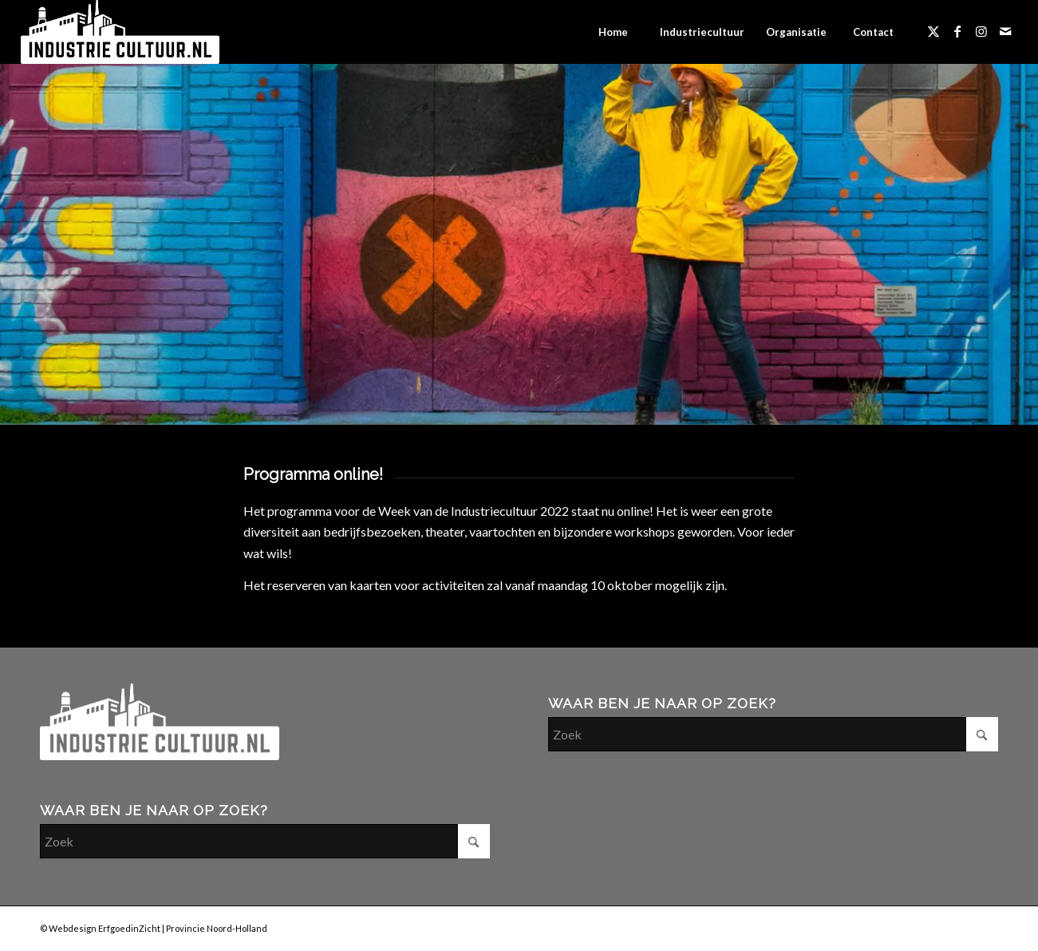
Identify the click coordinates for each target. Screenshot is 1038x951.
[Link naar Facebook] (957, 31)
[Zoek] (265, 841)
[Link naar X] (933, 31)
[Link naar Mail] (1005, 31)
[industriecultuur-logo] (120, 32)
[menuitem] (613, 32)
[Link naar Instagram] (981, 31)
